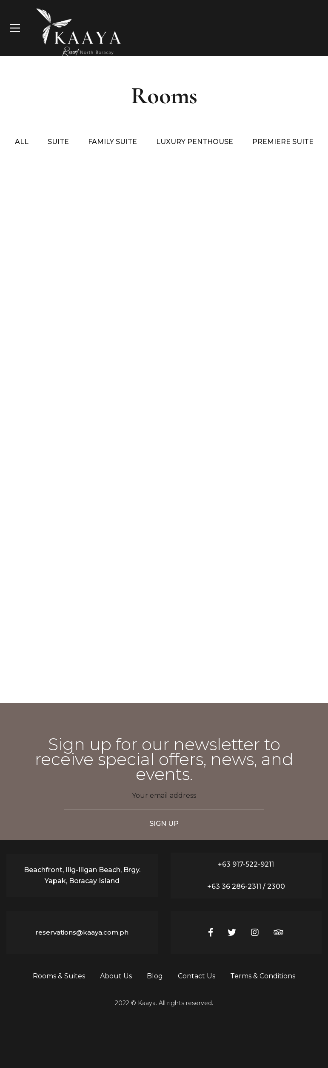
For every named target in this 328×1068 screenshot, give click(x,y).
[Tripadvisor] (278, 932)
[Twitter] (232, 932)
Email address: (164, 800)
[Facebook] (210, 932)
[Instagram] (255, 932)
